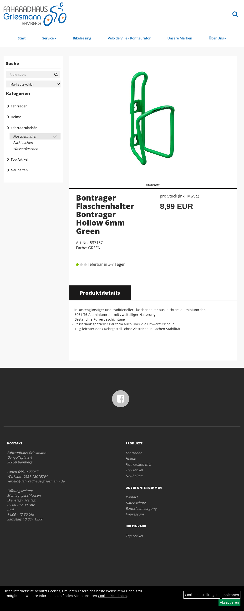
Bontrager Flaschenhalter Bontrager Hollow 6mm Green (105, 214)
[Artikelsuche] (235, 15)
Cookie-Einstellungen (202, 594)
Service (49, 38)
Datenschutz (136, 502)
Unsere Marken (179, 38)
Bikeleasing (82, 38)
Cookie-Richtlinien (112, 595)
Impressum (135, 514)
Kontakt (132, 497)
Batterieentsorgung (141, 508)
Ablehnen (231, 594)
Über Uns (217, 38)
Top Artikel (19, 159)
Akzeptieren (229, 602)
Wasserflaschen (25, 148)
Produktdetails (100, 292)
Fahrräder (19, 106)
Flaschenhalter (25, 136)
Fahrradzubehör (24, 127)
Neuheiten (19, 170)
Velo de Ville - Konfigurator (129, 38)
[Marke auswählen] (33, 84)
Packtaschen (23, 142)
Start (22, 38)
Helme (16, 117)
